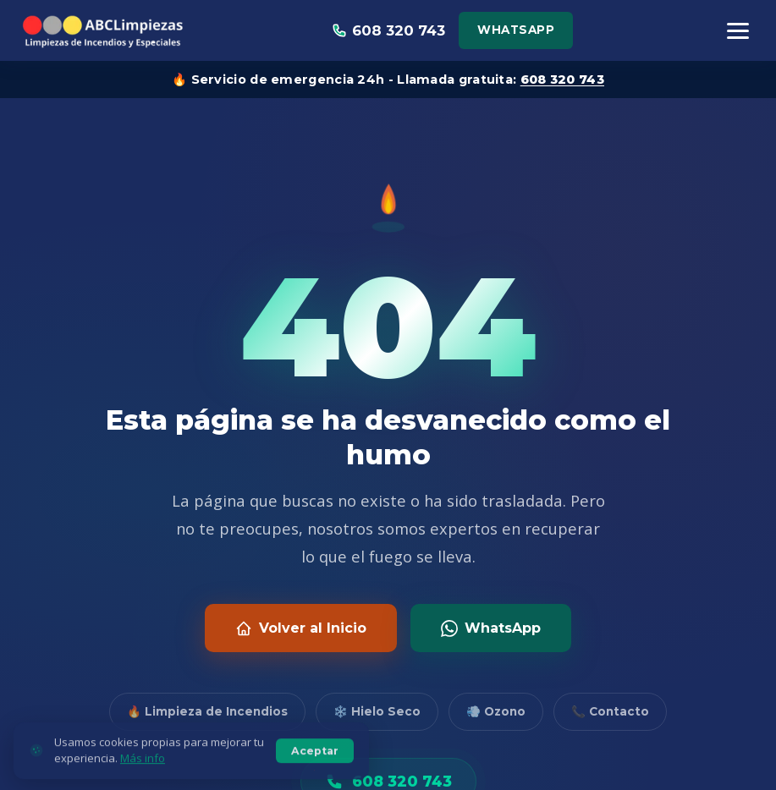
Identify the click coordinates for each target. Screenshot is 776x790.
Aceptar (314, 764)
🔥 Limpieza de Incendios (207, 711)
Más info (142, 772)
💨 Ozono (496, 711)
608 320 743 (562, 79)
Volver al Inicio (300, 628)
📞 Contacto (610, 711)
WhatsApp (515, 29)
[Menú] (738, 31)
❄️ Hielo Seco (377, 711)
